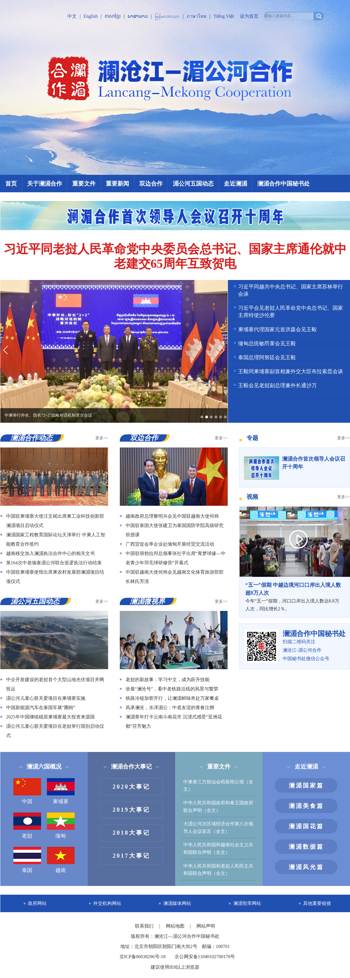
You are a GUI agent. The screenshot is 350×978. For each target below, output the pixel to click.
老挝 (27, 826)
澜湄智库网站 (247, 903)
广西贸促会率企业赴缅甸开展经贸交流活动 (170, 544)
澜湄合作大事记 (131, 766)
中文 (72, 16)
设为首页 (249, 16)
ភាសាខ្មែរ (113, 16)
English (91, 16)
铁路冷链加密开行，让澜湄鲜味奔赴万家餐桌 (172, 698)
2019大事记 (131, 809)
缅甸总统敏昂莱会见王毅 (267, 343)
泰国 (27, 860)
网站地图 (176, 926)
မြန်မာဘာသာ (167, 16)
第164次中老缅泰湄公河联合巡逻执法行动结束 (54, 562)
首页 (11, 183)
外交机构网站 (107, 903)
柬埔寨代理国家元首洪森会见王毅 (277, 329)
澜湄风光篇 (306, 867)
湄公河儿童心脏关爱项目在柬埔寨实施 (45, 698)
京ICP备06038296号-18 (142, 956)
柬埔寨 (61, 791)
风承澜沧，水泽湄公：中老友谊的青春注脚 (170, 707)
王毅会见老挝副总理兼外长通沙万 (277, 385)
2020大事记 (131, 786)
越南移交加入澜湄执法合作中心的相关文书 (50, 553)
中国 (27, 791)
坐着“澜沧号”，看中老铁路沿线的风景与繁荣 (172, 688)
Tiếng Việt (223, 16)
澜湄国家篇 (306, 785)
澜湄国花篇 (306, 826)
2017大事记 (131, 855)
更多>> (101, 438)
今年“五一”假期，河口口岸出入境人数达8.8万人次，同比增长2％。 (294, 596)
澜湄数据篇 (306, 846)
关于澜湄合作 (44, 183)
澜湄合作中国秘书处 (283, 183)
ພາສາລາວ (138, 16)
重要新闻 (117, 183)
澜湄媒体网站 (177, 903)
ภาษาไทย (196, 16)
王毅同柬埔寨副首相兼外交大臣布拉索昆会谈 (290, 371)
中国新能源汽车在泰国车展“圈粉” (40, 707)
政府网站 (37, 903)
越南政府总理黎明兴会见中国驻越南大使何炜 (172, 516)
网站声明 (205, 926)
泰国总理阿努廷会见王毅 (267, 357)
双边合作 (151, 183)
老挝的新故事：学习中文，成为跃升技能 (168, 679)
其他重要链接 (317, 903)
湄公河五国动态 (193, 183)
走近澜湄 (235, 183)
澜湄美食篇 (306, 806)
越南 (61, 860)
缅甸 (61, 826)
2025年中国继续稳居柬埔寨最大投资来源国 (50, 716)
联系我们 (145, 926)
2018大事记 (131, 832)
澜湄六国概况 (44, 766)
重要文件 (84, 183)
